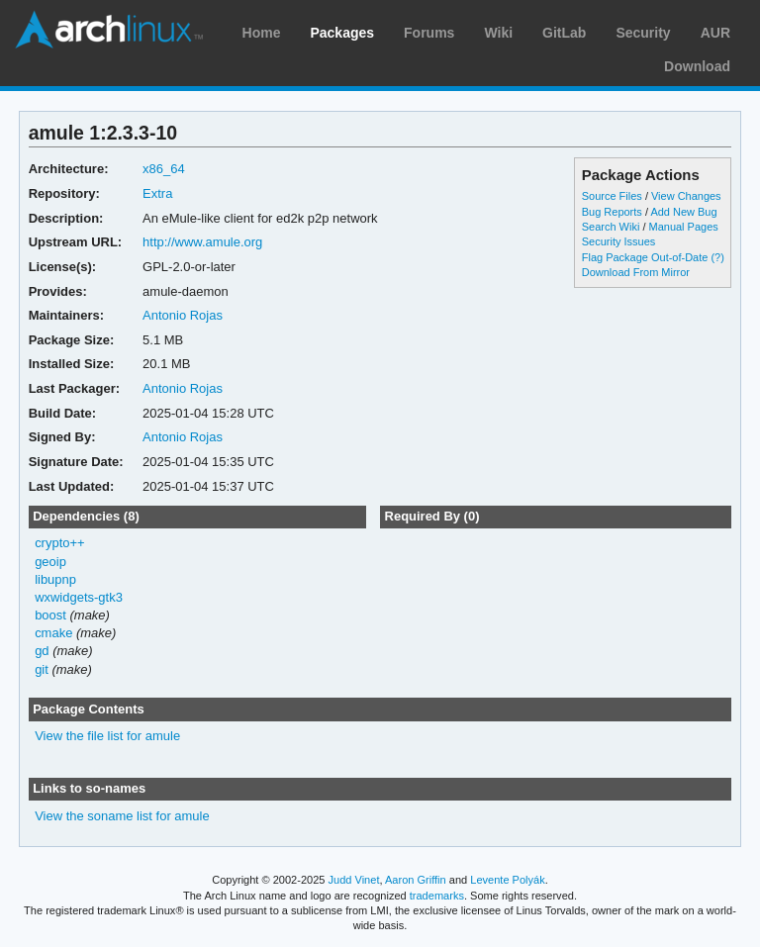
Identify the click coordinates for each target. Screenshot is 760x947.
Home (261, 33)
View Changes (686, 196)
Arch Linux (109, 29)
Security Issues (618, 241)
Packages (342, 33)
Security (643, 33)
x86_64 (163, 168)
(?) (717, 257)
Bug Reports (612, 212)
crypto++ (60, 542)
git (41, 669)
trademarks (437, 895)
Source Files (612, 196)
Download (697, 66)
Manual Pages (683, 227)
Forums (429, 33)
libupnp (55, 579)
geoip (50, 561)
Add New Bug (683, 212)
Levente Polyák (507, 880)
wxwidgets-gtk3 (79, 597)
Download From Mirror (636, 272)
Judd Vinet (354, 880)
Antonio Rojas (182, 315)
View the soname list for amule (122, 815)
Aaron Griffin (415, 880)
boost (50, 615)
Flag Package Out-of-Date (645, 257)
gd (41, 650)
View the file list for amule (107, 735)
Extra (157, 193)
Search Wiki (611, 227)
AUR (715, 33)
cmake (53, 632)
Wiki (498, 33)
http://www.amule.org (202, 242)
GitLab (564, 33)
